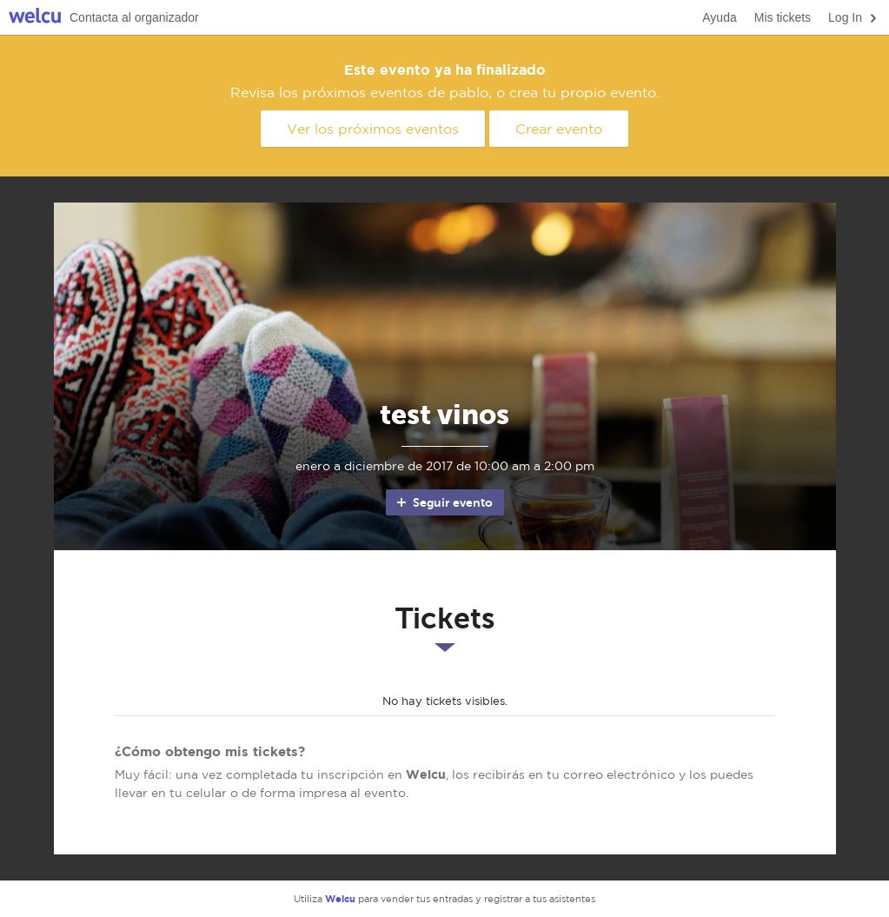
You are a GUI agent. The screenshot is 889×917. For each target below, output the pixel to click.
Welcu (35, 18)
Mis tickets (782, 17)
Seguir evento (444, 502)
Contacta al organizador (134, 17)
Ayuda (719, 17)
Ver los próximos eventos (373, 128)
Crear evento (558, 128)
